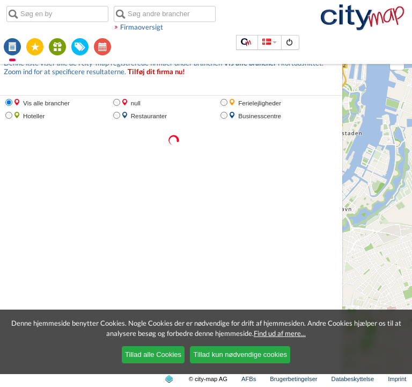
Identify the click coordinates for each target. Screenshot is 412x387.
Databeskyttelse (353, 379)
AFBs (248, 379)
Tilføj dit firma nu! (156, 72)
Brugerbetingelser (293, 379)
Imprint (397, 379)
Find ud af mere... (280, 333)
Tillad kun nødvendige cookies (239, 354)
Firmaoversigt (141, 27)
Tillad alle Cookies (153, 354)
